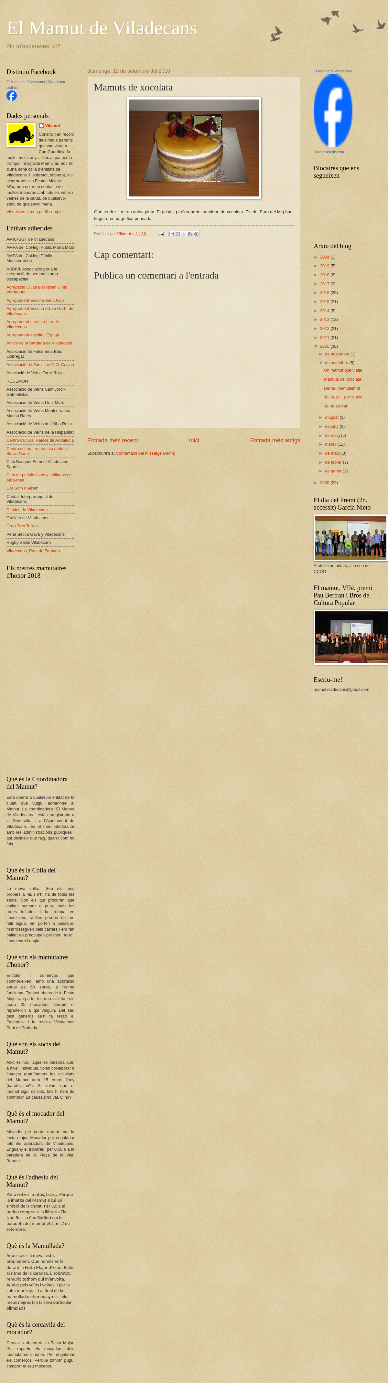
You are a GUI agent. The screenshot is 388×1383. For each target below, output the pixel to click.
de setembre (337, 362)
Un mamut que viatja (343, 370)
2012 (325, 328)
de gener (333, 471)
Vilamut (52, 125)
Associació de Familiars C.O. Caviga (40, 364)
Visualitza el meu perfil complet (35, 211)
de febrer (334, 462)
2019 (325, 265)
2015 (325, 301)
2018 (325, 274)
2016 (325, 292)
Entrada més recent (112, 440)
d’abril (331, 444)
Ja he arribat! (336, 406)
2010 (325, 346)
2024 (325, 257)
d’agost (332, 417)
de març (333, 453)
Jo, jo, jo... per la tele (343, 397)
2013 (325, 319)
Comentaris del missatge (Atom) (145, 453)
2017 (325, 283)
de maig (333, 435)
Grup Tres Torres (22, 525)
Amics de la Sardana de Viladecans (39, 343)
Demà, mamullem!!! (342, 388)
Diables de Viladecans (27, 509)
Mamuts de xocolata (342, 379)
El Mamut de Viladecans (101, 27)
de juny (332, 426)
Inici (194, 440)
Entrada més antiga (275, 440)
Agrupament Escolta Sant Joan (35, 300)
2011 (325, 337)
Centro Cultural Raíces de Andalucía (40, 440)
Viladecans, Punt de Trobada (33, 550)
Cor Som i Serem (22, 488)
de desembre (337, 354)
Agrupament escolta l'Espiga (32, 335)
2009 (325, 482)
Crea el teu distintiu (329, 152)
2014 (325, 310)
